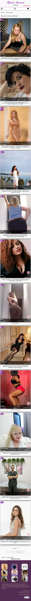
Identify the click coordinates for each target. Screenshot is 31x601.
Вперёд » (19, 552)
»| (23, 552)
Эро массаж (26, 5)
